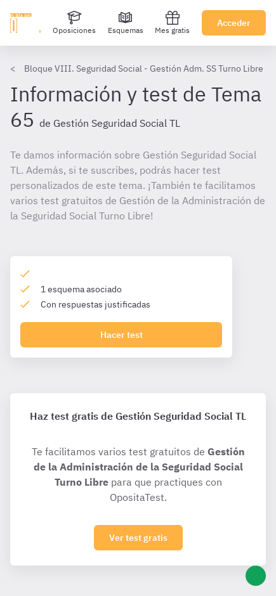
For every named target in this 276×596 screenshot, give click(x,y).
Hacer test (121, 334)
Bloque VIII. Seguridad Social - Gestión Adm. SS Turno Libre (143, 68)
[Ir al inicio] (25, 23)
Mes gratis (172, 22)
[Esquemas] (125, 23)
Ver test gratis (138, 537)
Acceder (234, 23)
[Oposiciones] (74, 23)
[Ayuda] (256, 576)
